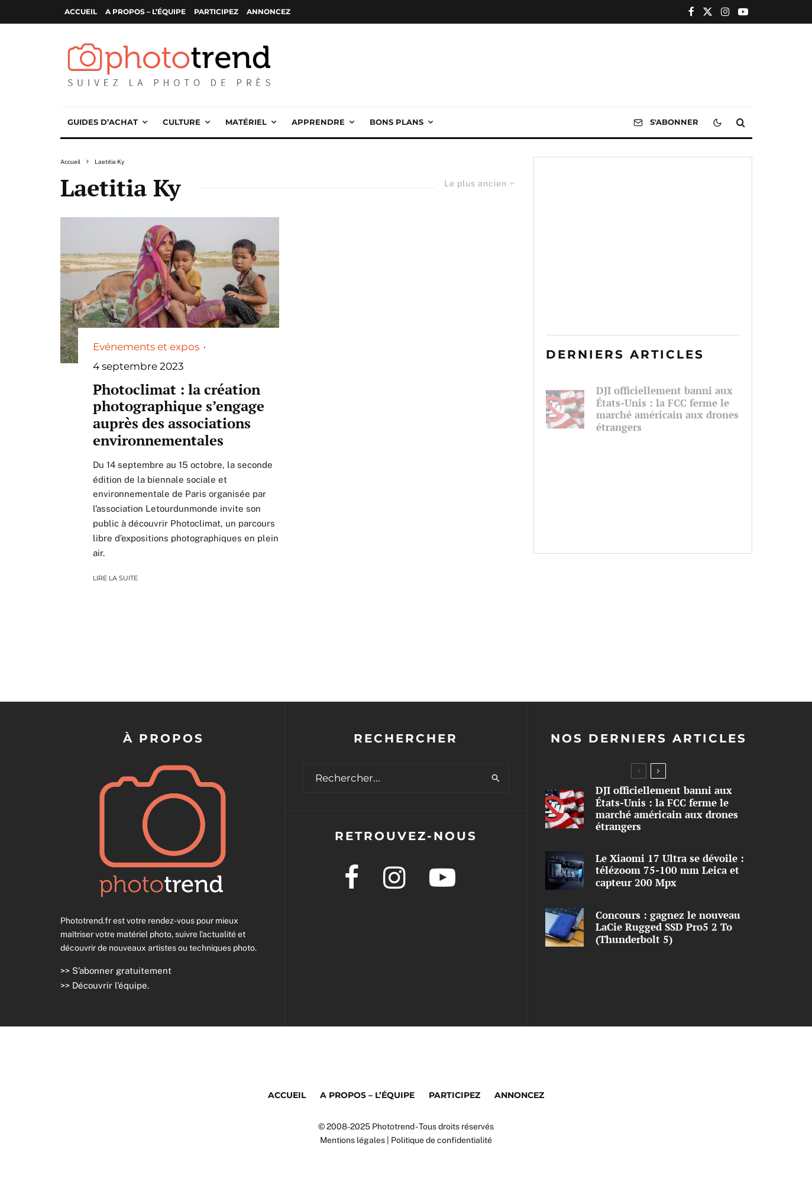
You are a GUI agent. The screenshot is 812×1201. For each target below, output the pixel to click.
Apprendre (318, 122)
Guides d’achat (102, 122)
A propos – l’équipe (145, 11)
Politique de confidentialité (441, 1140)
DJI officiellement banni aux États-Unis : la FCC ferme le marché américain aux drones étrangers (667, 403)
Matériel (246, 122)
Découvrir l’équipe (109, 985)
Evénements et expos (146, 347)
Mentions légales (352, 1140)
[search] (496, 778)
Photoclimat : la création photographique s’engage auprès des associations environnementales (178, 415)
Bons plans (396, 122)
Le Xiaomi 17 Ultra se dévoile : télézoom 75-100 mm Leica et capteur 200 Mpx (667, 465)
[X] (707, 11)
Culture (181, 122)
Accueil (80, 11)
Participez (216, 11)
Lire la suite (115, 578)
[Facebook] (691, 11)
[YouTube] (743, 11)
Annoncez (268, 11)
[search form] (393, 778)
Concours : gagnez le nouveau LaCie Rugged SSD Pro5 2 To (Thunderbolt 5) (662, 522)
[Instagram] (725, 11)
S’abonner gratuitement (122, 971)
